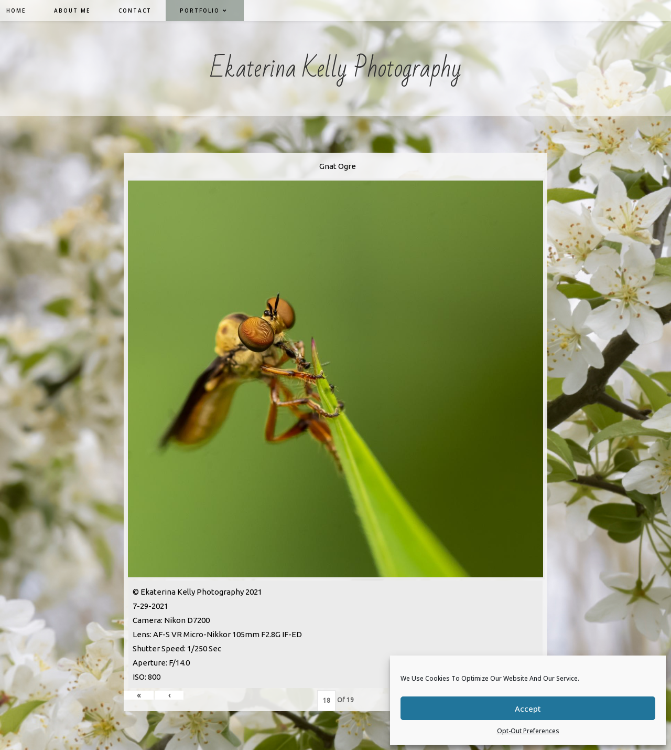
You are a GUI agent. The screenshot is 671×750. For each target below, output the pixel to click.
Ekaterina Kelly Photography (335, 68)
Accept (528, 708)
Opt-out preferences (528, 730)
